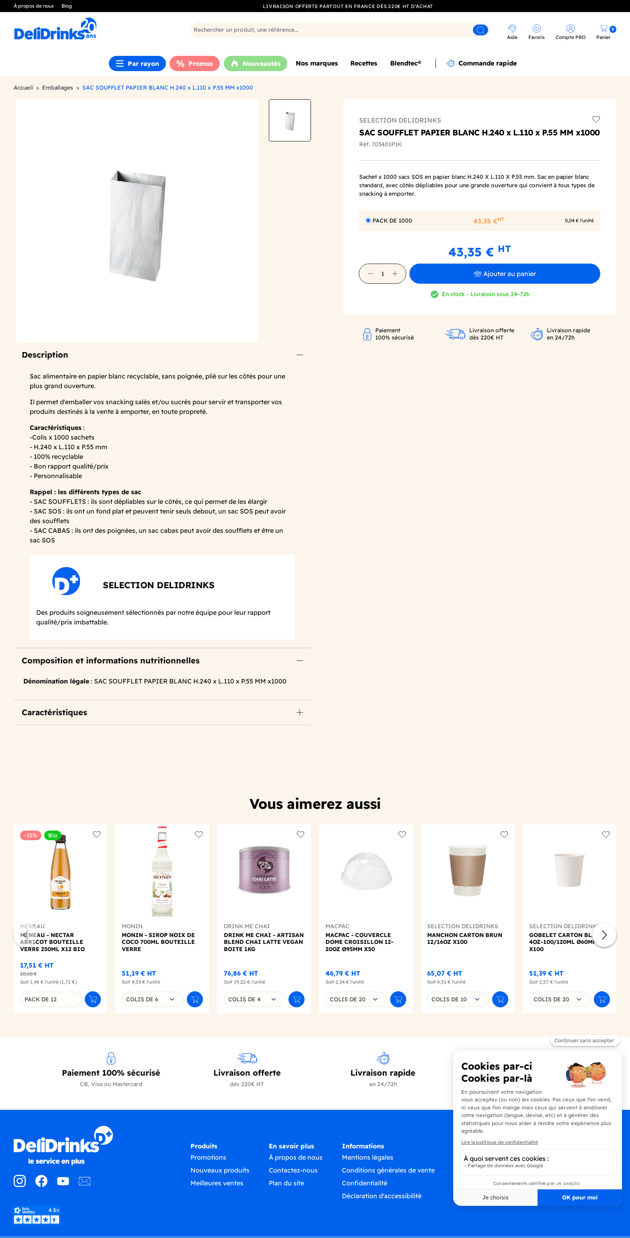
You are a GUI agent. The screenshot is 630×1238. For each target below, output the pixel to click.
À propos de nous (34, 6)
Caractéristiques (54, 712)
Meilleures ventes (216, 1191)
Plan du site (286, 1191)
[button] (370, 274)
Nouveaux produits (220, 1178)
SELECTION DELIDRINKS (400, 120)
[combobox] (152, 999)
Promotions (208, 1165)
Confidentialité (364, 1191)
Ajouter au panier (505, 274)
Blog (66, 6)
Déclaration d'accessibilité (381, 1204)
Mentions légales (367, 1165)
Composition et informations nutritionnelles (111, 660)
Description (45, 355)
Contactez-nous (293, 1178)
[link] (88, 28)
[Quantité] (382, 274)
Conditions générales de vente (388, 1178)
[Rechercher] (340, 30)
